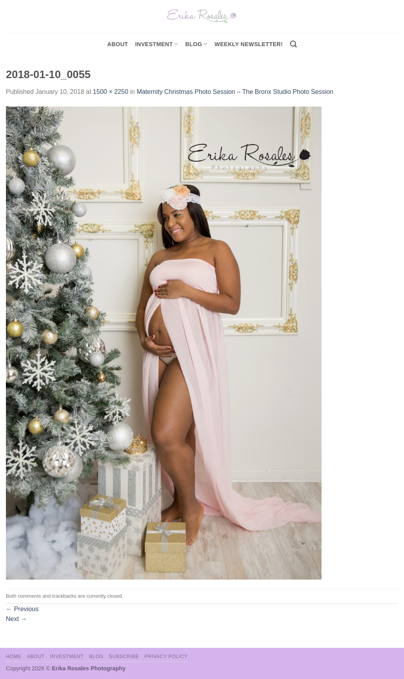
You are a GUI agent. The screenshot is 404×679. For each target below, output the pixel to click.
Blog (196, 44)
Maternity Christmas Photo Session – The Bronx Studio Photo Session (235, 91)
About (117, 44)
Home (13, 656)
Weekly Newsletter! (249, 44)
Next (16, 618)
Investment (67, 656)
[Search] (293, 44)
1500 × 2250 (110, 91)
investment (156, 44)
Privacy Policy (165, 656)
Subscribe (124, 656)
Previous (22, 609)
